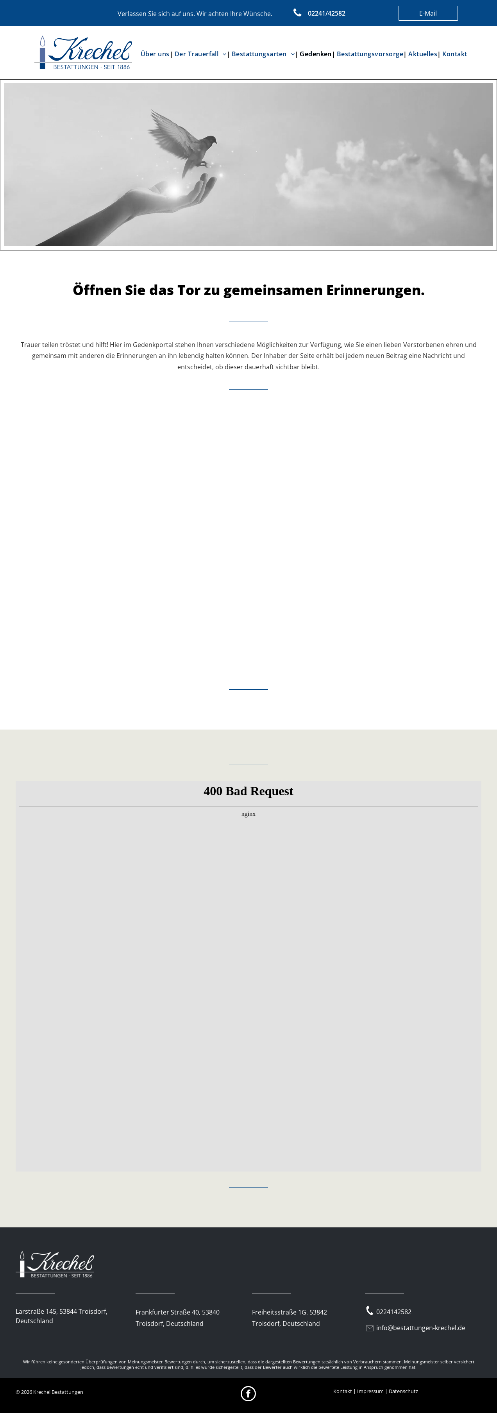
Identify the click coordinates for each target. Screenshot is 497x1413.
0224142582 (393, 1311)
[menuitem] (156, 53)
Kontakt (342, 1391)
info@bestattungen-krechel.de (420, 1328)
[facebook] (248, 1394)
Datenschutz (403, 1391)
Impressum (370, 1391)
